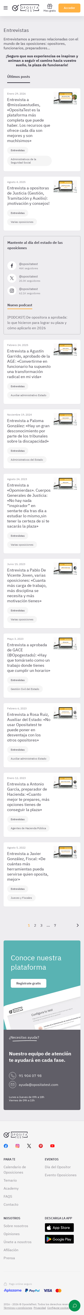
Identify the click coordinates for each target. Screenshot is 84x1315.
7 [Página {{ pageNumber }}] (55, 925)
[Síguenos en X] (42, 278)
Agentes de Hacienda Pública (28, 828)
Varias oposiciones (22, 222)
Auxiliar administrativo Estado (28, 395)
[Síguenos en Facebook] (42, 265)
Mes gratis (49, 8)
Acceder (69, 8)
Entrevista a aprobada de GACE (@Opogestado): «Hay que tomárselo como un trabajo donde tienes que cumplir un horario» (28, 657)
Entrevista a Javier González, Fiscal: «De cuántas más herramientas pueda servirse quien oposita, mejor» (27, 866)
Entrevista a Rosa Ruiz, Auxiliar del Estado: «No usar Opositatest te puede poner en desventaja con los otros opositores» (28, 727)
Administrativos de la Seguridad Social (23, 160)
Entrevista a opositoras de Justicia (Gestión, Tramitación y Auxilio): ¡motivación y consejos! (28, 195)
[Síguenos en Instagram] (42, 290)
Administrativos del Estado (27, 459)
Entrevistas (18, 150)
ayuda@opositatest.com (38, 1084)
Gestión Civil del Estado (25, 689)
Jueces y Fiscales (21, 897)
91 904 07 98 (30, 1075)
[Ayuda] (74, 1305)
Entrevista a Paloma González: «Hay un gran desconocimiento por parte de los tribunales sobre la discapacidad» (28, 431)
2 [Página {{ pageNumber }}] (35, 925)
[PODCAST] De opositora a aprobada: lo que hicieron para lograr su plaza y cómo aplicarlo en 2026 (37, 322)
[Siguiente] (76, 925)
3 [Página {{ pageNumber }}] (41, 925)
